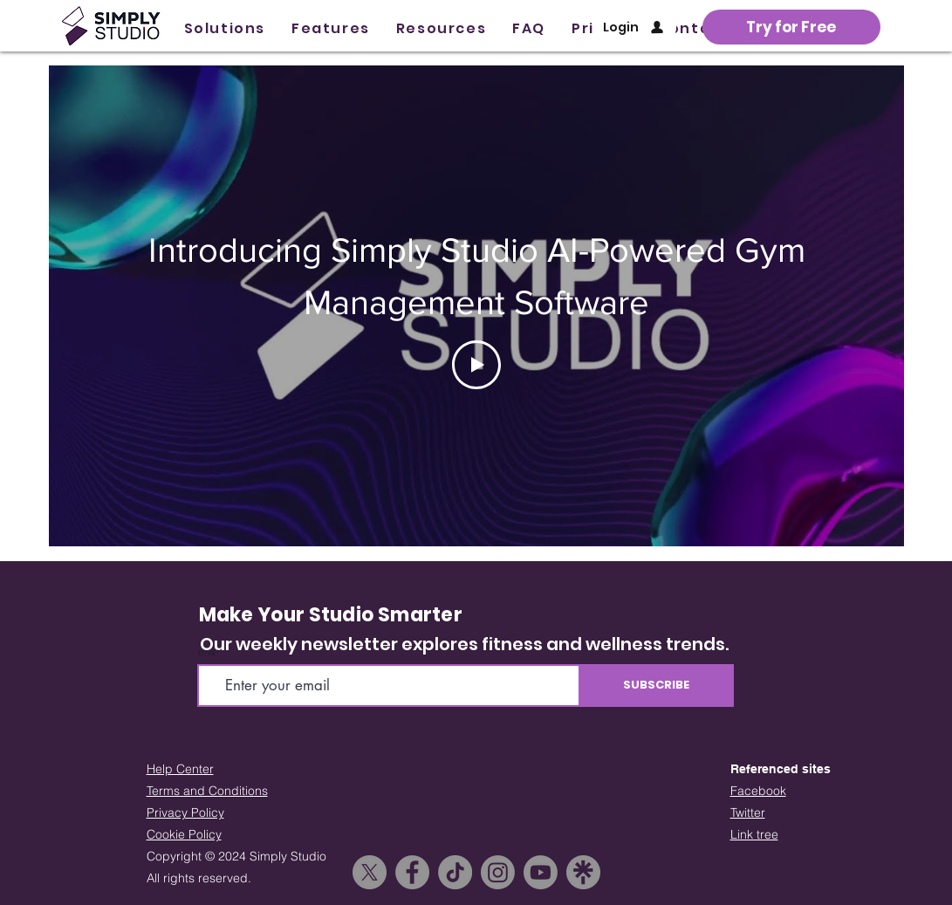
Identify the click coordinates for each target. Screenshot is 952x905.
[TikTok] (455, 872)
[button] (224, 28)
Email (207, 653)
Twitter (747, 812)
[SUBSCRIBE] (656, 685)
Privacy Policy (185, 812)
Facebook (758, 791)
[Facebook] (412, 872)
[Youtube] (541, 872)
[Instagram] (498, 872)
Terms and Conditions (207, 791)
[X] (370, 872)
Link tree (754, 834)
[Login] (634, 27)
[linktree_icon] (583, 872)
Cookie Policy (184, 834)
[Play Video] (476, 364)
